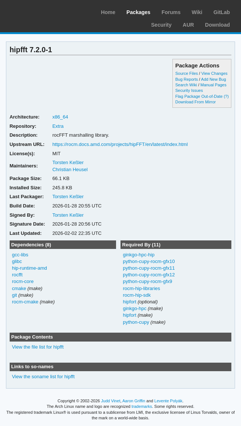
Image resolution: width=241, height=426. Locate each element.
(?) (226, 96)
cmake (19, 288)
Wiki (197, 12)
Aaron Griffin (133, 401)
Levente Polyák (168, 401)
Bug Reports (186, 79)
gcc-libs (20, 254)
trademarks (142, 406)
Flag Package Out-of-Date (199, 96)
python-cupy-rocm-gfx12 (149, 274)
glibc (17, 261)
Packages (138, 12)
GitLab (222, 12)
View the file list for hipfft (38, 347)
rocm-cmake (25, 301)
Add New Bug (213, 79)
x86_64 (60, 117)
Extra (57, 126)
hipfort (129, 301)
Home (108, 12)
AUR (188, 25)
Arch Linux (41, 11)
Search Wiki (186, 85)
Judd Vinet (111, 401)
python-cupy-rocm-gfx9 (147, 281)
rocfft (17, 274)
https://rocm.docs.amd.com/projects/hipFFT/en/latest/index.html (120, 144)
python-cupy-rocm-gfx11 (149, 268)
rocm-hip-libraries (141, 288)
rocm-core (22, 281)
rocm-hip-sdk (137, 295)
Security (161, 25)
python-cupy (136, 322)
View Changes (214, 73)
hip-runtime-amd (29, 268)
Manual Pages (213, 85)
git (14, 295)
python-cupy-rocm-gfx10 (149, 261)
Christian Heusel (70, 169)
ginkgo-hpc (134, 308)
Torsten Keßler (67, 162)
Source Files (186, 73)
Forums (171, 12)
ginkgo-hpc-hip (138, 254)
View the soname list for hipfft (43, 376)
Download (217, 25)
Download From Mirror (195, 102)
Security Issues (189, 90)
